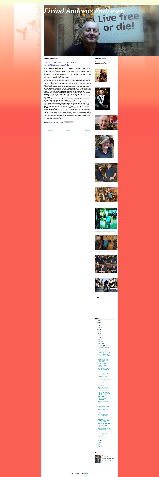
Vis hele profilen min (107, 460)
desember (100, 341)
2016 (98, 329)
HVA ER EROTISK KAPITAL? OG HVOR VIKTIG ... (103, 365)
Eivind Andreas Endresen (84, 11)
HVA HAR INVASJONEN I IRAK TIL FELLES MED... (104, 411)
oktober (100, 343)
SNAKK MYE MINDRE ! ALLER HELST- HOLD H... (104, 356)
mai (99, 442)
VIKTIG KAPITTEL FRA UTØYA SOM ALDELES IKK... (104, 406)
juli (98, 438)
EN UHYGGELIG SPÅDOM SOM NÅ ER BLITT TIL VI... (104, 425)
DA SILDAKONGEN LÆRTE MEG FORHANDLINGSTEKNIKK (104, 378)
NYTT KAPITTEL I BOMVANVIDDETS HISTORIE (103, 398)
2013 (98, 335)
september (100, 346)
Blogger (86, 473)
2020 (98, 320)
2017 (98, 327)
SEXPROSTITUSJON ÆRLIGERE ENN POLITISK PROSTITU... (104, 389)
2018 (98, 325)
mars (99, 446)
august (99, 436)
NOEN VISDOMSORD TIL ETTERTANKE (104, 429)
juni (99, 440)
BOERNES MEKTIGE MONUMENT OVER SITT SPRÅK (103, 360)
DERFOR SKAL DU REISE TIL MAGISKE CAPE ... (104, 369)
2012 (98, 337)
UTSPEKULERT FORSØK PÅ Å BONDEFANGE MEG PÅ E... (104, 373)
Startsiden (67, 130)
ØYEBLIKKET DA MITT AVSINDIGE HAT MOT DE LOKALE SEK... (104, 393)
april (99, 444)
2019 (98, 322)
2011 (98, 339)
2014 (98, 333)
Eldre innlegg (87, 130)
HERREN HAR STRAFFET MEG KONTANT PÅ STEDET (104, 416)
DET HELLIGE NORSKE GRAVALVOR (103, 402)
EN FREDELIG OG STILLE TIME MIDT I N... (104, 432)
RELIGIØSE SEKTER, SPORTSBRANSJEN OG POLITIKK (103, 420)
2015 (98, 331)
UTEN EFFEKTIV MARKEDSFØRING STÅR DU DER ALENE (104, 351)
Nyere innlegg (48, 130)
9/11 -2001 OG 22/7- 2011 (104, 347)
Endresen (106, 456)
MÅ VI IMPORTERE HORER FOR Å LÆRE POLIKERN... (104, 384)
